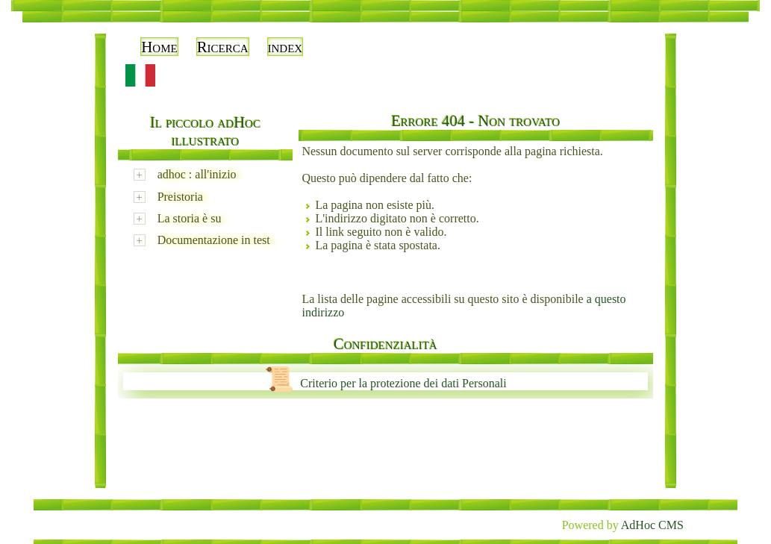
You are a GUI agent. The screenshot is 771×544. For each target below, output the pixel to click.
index (285, 46)
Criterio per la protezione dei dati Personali (385, 383)
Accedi (723, 30)
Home (159, 46)
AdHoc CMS (652, 525)
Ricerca (223, 46)
